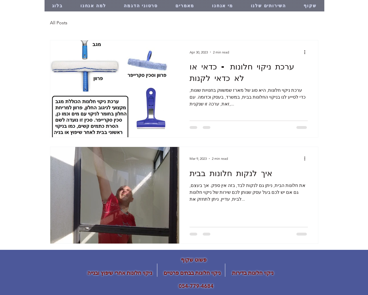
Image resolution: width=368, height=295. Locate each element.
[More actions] (306, 52)
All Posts (58, 22)
